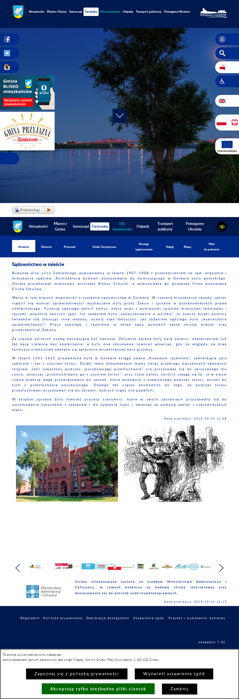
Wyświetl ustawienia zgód (174, 674)
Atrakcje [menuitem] (23, 247)
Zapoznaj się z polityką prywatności (76, 674)
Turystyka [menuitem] (91, 11)
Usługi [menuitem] (170, 247)
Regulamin (30, 628)
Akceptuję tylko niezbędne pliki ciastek (98, 689)
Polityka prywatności (63, 628)
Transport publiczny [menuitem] (148, 11)
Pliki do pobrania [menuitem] (211, 246)
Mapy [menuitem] (187, 247)
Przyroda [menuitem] (69, 247)
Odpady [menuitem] (128, 11)
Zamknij (179, 689)
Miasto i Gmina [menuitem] (56, 11)
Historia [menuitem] (46, 247)
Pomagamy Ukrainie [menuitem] (177, 11)
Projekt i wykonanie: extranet (197, 628)
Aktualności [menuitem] (36, 11)
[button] (227, 39)
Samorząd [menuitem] (75, 11)
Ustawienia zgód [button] (148, 628)
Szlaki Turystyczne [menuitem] (104, 247)
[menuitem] (110, 12)
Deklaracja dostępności (108, 628)
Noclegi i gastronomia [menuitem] (143, 246)
